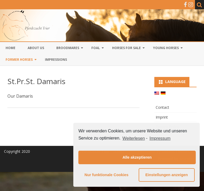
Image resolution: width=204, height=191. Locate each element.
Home (10, 48)
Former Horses (19, 59)
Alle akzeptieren (137, 157)
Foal (95, 48)
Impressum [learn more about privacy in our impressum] (160, 138)
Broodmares (67, 48)
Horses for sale (126, 48)
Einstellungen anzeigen (166, 175)
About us (36, 48)
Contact (162, 107)
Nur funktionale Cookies (106, 175)
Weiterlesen (133, 138)
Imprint (162, 117)
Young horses (166, 48)
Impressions (56, 59)
